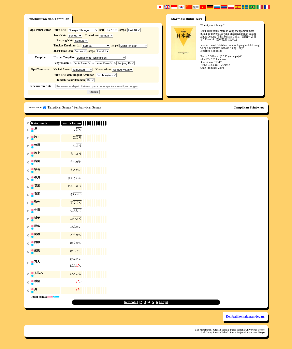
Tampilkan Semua (59, 107)
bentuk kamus (37, 107)
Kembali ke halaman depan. (245, 320)
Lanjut (163, 306)
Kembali (130, 306)
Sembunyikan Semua (87, 107)
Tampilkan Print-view (249, 107)
